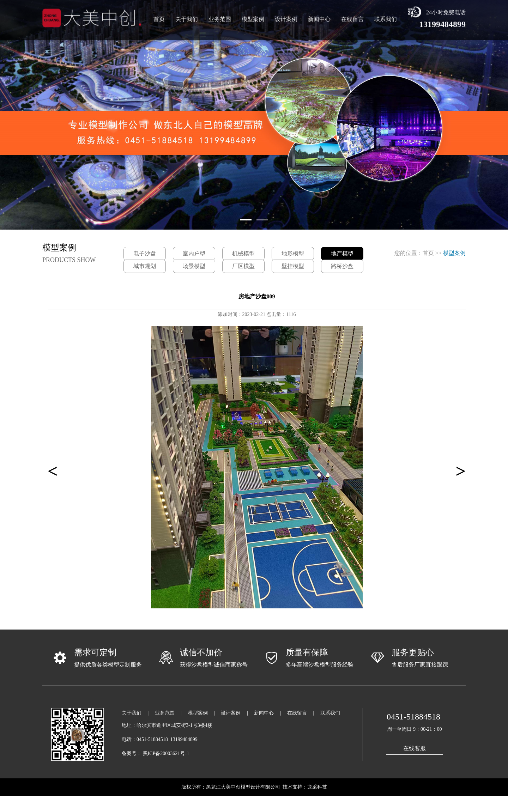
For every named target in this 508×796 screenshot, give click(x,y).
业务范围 (219, 17)
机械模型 (243, 253)
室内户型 (194, 253)
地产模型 (342, 253)
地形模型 (293, 253)
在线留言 (352, 17)
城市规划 (144, 266)
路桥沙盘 (342, 266)
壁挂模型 (293, 266)
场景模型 (194, 266)
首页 (159, 17)
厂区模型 (243, 266)
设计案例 (286, 17)
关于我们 (186, 17)
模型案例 (253, 17)
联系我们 (385, 17)
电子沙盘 (144, 253)
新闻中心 (319, 17)
